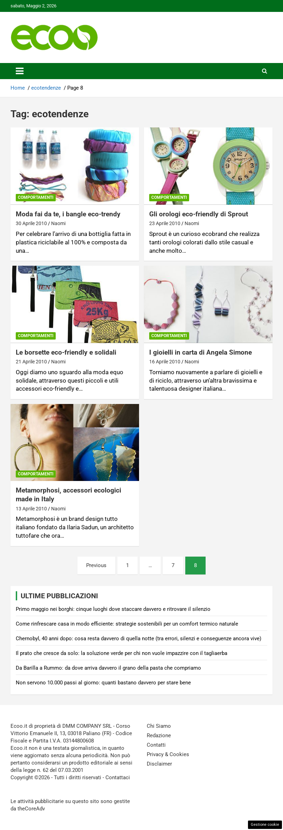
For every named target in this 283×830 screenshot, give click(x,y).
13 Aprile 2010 (31, 508)
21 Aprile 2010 (31, 361)
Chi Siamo (159, 726)
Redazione (159, 735)
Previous (96, 565)
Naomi (58, 223)
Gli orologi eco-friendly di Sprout (198, 214)
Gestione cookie (265, 824)
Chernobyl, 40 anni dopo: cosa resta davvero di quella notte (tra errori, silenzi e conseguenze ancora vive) (138, 638)
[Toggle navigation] (20, 71)
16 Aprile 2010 (164, 361)
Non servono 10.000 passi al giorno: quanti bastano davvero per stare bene (103, 682)
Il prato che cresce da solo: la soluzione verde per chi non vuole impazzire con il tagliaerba (121, 653)
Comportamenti (36, 197)
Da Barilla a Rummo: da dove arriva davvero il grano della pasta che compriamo (108, 668)
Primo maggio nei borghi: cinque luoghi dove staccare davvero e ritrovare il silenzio (113, 609)
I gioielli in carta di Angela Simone (200, 352)
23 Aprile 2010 (164, 223)
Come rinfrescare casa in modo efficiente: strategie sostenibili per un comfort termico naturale (127, 624)
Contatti (156, 745)
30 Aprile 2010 (31, 223)
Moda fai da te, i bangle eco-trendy (68, 214)
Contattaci (117, 777)
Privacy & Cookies (168, 754)
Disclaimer (159, 764)
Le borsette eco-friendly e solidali (66, 352)
